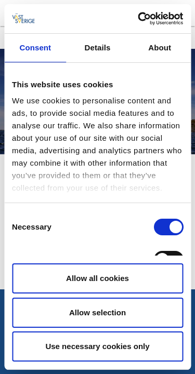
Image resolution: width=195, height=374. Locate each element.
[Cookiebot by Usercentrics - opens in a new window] (139, 18)
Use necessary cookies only (97, 346)
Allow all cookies (97, 278)
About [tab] (159, 47)
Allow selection (97, 312)
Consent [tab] (35, 47)
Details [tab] (98, 47)
